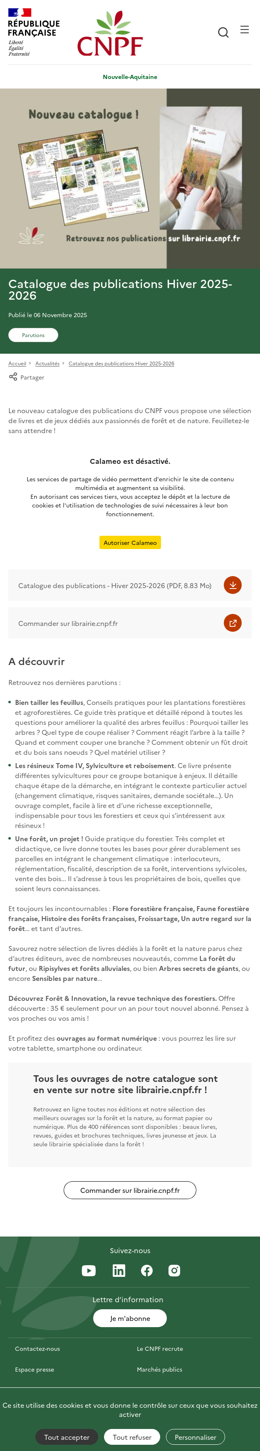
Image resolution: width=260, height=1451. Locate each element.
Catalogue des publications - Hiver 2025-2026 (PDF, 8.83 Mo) (114, 585)
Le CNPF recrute (160, 1348)
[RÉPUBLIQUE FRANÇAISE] (40, 33)
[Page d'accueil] (109, 33)
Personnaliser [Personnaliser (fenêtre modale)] (195, 1436)
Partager (26, 377)
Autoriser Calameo (130, 542)
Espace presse (34, 1369)
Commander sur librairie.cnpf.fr (68, 623)
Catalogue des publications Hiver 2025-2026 (121, 363)
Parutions (33, 334)
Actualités (47, 363)
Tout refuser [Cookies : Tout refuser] (132, 1436)
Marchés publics (159, 1369)
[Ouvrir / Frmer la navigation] (244, 29)
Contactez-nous (37, 1348)
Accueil (17, 363)
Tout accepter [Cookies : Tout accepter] (66, 1436)
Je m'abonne (130, 1318)
